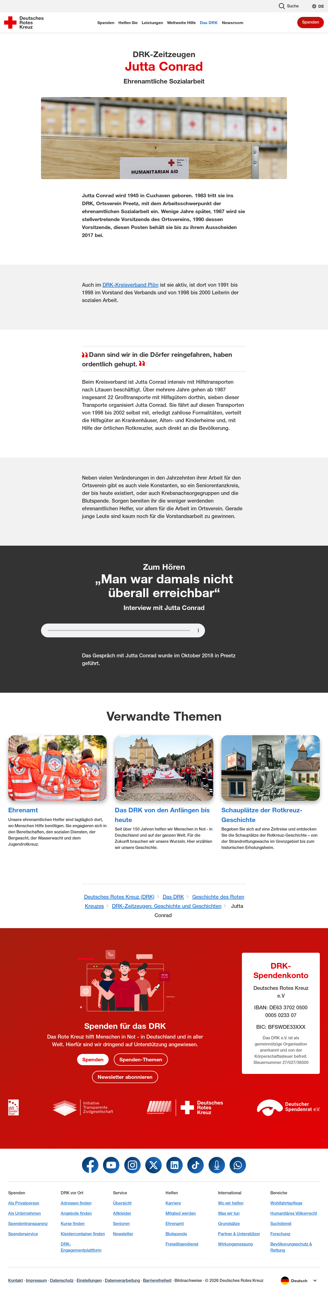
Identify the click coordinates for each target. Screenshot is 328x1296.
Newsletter (123, 1233)
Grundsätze (229, 1223)
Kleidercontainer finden (83, 1233)
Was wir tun (229, 1213)
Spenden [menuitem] (105, 22)
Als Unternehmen (24, 1213)
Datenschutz (62, 1280)
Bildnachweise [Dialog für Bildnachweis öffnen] (188, 1280)
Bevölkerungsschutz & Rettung (291, 1247)
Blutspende (176, 1233)
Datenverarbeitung (122, 1280)
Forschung (280, 1233)
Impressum (36, 1280)
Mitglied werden (181, 1213)
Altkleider (122, 1213)
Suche (289, 6)
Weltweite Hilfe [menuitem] (181, 22)
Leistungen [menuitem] (152, 22)
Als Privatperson (23, 1203)
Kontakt (15, 1280)
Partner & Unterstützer (239, 1233)
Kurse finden (73, 1223)
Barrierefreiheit (157, 1280)
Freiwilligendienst (182, 1244)
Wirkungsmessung (235, 1244)
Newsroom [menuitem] (232, 22)
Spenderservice (23, 1233)
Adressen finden (76, 1203)
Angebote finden (76, 1213)
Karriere (173, 1203)
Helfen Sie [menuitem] (128, 22)
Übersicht (122, 1203)
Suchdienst (280, 1223)
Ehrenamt (23, 810)
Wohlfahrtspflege (286, 1203)
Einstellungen (89, 1280)
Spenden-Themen (140, 1059)
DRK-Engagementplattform (81, 1247)
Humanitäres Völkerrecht (293, 1213)
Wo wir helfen (230, 1203)
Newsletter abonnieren (125, 1077)
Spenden (310, 22)
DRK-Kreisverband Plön (130, 285)
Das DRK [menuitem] (209, 22)
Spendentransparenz (28, 1223)
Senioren (121, 1223)
